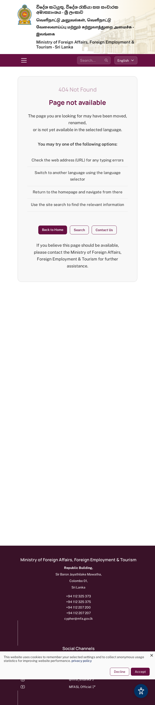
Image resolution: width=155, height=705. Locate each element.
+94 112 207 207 (78, 613)
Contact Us (104, 230)
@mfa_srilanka (82, 679)
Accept (140, 672)
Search (79, 230)
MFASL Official (82, 687)
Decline (119, 672)
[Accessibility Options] (141, 691)
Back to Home (52, 230)
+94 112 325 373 (78, 596)
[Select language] (125, 60)
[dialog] (77, 665)
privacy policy (81, 661)
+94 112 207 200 (78, 607)
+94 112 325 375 (78, 602)
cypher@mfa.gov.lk (78, 618)
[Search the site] (94, 60)
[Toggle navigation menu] (24, 60)
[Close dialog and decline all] (151, 654)
